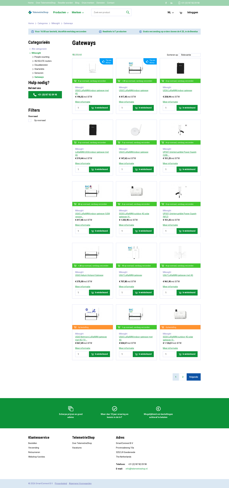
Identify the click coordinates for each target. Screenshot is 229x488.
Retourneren (34, 452)
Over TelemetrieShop (46, 3)
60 (80, 55)
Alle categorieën (38, 49)
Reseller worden (65, 3)
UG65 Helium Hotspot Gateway (89, 275)
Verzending (33, 448)
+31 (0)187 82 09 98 (45, 94)
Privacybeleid (61, 483)
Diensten (101, 3)
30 (77, 55)
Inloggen (192, 12)
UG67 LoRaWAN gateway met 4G (178, 275)
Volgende (193, 377)
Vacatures (77, 448)
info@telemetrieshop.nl (137, 469)
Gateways (68, 23)
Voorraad (33, 116)
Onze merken (88, 3)
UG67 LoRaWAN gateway (130, 275)
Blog (77, 3)
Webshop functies (36, 457)
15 (73, 55)
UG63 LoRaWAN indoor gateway (133, 152)
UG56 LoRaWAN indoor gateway (177, 90)
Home (31, 3)
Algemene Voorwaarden (80, 483)
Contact (110, 3)
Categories (43, 23)
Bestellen (32, 443)
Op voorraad (40, 120)
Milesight (56, 23)
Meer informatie (82, 102)
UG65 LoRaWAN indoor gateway (133, 90)
